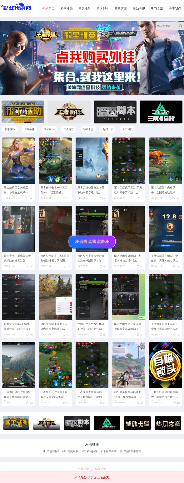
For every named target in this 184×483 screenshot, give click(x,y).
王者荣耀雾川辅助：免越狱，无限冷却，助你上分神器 (164, 259)
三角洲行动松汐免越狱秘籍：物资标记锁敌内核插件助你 (17, 396)
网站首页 (48, 8)
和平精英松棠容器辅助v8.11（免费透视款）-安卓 (128, 396)
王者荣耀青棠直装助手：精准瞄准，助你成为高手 (90, 396)
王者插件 (84, 8)
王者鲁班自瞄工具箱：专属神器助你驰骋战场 (164, 326)
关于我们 (175, 8)
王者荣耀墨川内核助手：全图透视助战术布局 (164, 191)
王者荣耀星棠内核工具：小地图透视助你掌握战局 (17, 191)
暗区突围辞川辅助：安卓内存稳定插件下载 (54, 326)
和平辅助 (66, 8)
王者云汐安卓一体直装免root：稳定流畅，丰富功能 (55, 191)
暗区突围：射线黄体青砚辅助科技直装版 (17, 258)
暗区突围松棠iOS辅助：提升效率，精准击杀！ (18, 326)
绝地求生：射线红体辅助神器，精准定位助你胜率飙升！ (90, 327)
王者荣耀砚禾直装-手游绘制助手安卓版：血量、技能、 (128, 191)
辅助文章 (100, 469)
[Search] (181, 26)
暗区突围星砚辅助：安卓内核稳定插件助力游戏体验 (127, 259)
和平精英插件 (89, 451)
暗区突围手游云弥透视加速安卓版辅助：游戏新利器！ (90, 259)
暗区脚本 (103, 8)
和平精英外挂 (51, 451)
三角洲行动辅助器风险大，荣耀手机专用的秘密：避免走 (164, 396)
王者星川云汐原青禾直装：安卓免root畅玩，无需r (55, 396)
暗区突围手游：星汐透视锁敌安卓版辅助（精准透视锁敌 (127, 327)
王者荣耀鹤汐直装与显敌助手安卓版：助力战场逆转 (90, 191)
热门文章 (157, 8)
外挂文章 (83, 469)
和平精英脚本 (109, 451)
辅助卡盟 (139, 8)
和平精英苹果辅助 (130, 451)
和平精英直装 (70, 451)
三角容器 (121, 8)
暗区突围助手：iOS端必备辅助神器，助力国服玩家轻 (55, 259)
